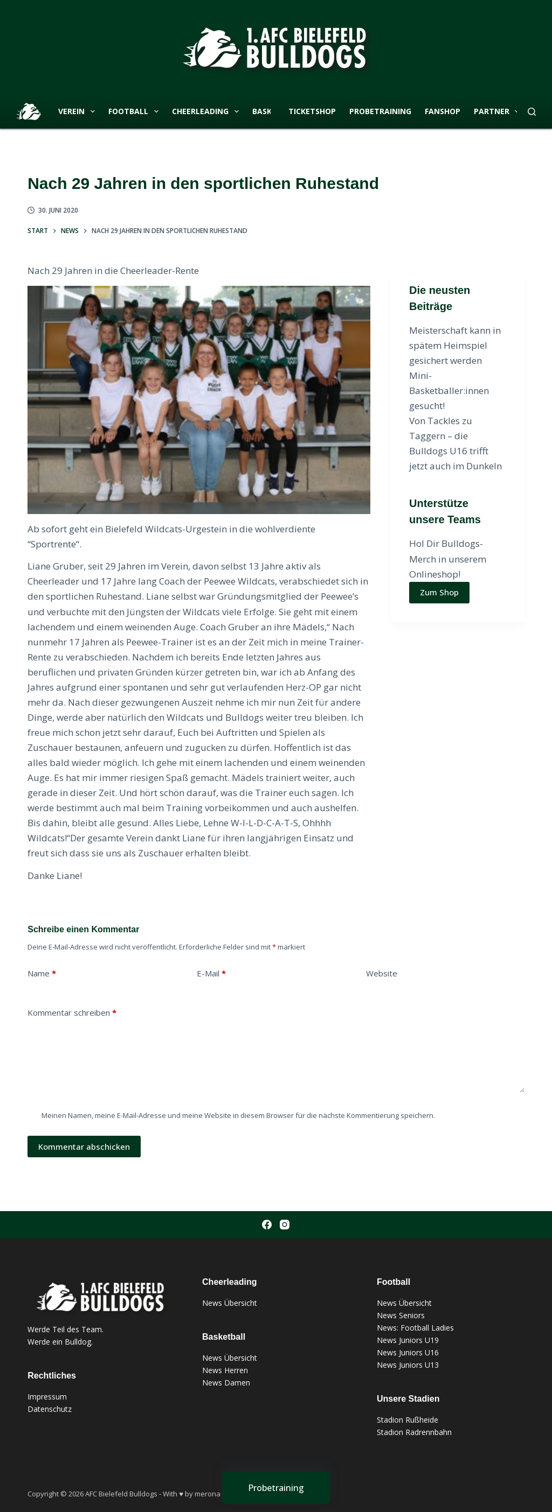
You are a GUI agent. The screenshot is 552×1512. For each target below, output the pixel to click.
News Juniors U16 (408, 1352)
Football (135, 111)
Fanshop (442, 111)
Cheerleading (207, 111)
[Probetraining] (276, 1487)
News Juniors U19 (408, 1340)
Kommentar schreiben (71, 1012)
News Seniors (401, 1315)
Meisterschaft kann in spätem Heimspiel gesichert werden (455, 345)
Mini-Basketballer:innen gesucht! (449, 390)
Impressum (47, 1396)
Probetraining (380, 111)
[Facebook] (267, 1224)
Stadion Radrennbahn (414, 1432)
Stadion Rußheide (407, 1420)
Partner (499, 111)
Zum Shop (439, 592)
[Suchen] (532, 112)
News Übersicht (229, 1303)
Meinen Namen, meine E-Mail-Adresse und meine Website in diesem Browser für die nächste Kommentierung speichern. (238, 1115)
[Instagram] (284, 1224)
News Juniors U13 (408, 1365)
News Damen (226, 1382)
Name (41, 973)
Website (381, 973)
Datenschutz (49, 1409)
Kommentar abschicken (84, 1146)
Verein (78, 111)
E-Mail (211, 973)
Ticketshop (312, 111)
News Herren (225, 1370)
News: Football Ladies (415, 1328)
